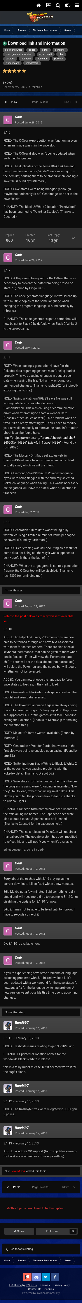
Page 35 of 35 (41, 102)
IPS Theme (15, 1285)
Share (19, 1231)
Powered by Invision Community (41, 1293)
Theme (45, 1285)
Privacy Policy (62, 1285)
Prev (14, 102)
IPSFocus (31, 1285)
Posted (28, 122)
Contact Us (34, 1289)
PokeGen (36, 87)
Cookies (49, 1289)
